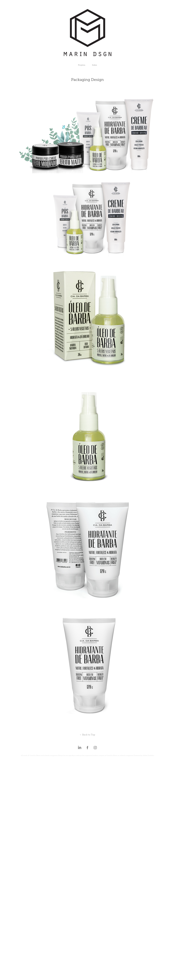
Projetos (81, 65)
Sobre (94, 65)
